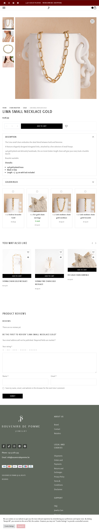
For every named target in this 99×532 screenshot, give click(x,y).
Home (4, 108)
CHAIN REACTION (14, 108)
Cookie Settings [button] (9, 526)
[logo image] (48, 7)
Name (5, 376)
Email (53, 376)
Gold (25, 108)
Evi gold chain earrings (78, 275)
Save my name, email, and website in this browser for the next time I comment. (35, 388)
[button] (19, 55)
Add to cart (41, 126)
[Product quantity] (12, 126)
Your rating (7, 346)
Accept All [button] (21, 526)
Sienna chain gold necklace (15, 281)
